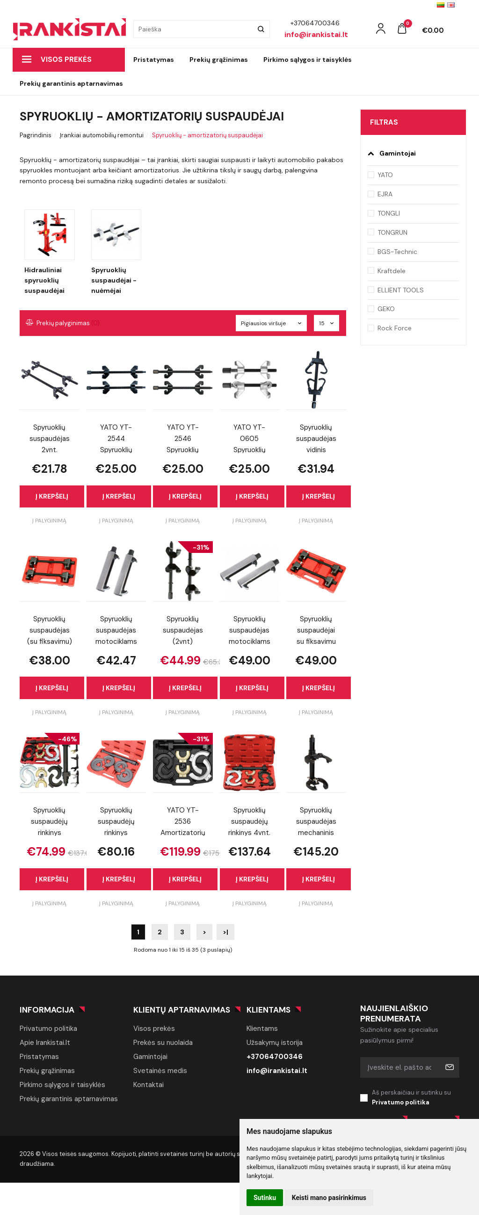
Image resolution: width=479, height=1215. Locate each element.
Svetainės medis (160, 1070)
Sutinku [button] (265, 1197)
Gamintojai (150, 1056)
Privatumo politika (48, 1028)
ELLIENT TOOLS (400, 290)
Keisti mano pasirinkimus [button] (329, 1197)
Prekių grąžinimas (218, 59)
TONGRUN (392, 232)
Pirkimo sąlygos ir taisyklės (307, 59)
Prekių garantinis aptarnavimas (71, 83)
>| (225, 932)
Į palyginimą (49, 520)
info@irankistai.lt (277, 1070)
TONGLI (388, 213)
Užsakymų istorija (275, 1042)
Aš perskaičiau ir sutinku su (416, 1098)
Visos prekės (57, 59)
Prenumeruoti (449, 1067)
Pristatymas (153, 59)
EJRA (384, 194)
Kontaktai (148, 1084)
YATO (385, 175)
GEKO (386, 309)
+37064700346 (275, 1056)
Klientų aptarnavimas (181, 1010)
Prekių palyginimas (63, 323)
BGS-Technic (397, 251)
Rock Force (394, 328)
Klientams (268, 1010)
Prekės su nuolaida (163, 1042)
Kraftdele (391, 271)
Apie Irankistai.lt (45, 1042)
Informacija (47, 1010)
